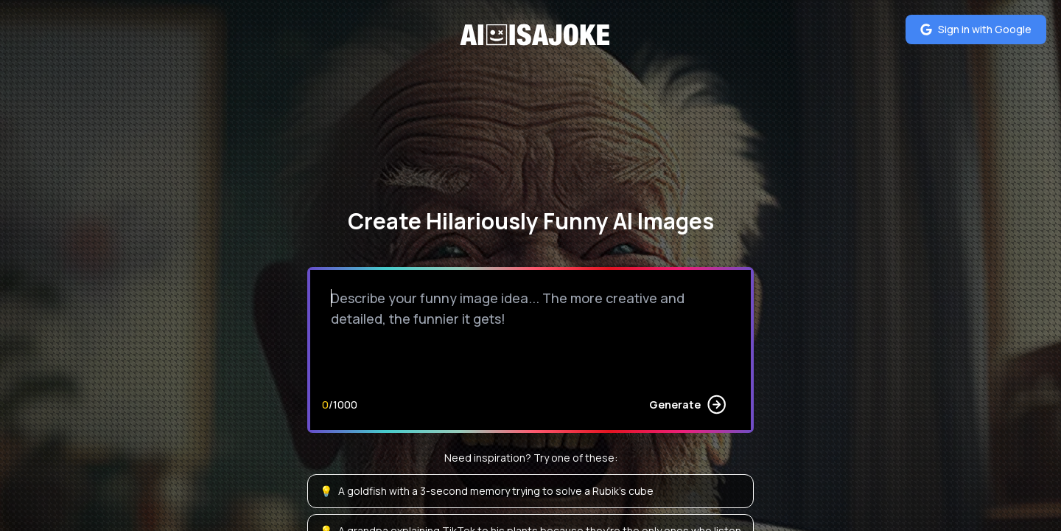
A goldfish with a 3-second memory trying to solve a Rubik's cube (487, 491)
